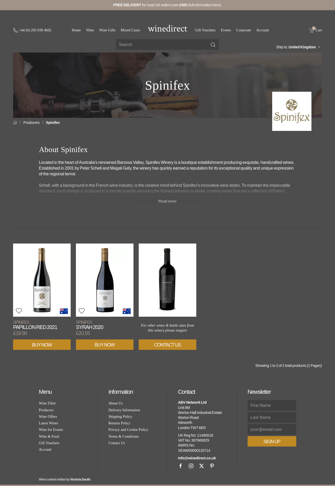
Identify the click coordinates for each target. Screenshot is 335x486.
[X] (201, 466)
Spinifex (53, 122)
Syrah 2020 (89, 325)
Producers (31, 122)
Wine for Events (51, 430)
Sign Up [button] (272, 441)
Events (226, 30)
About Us (115, 403)
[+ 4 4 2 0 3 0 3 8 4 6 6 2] (32, 30)
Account (262, 30)
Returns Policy (119, 423)
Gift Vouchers (205, 30)
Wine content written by (64, 479)
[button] (19, 311)
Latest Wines (48, 423)
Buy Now (42, 345)
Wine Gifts (107, 30)
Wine (90, 30)
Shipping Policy (120, 417)
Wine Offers (48, 417)
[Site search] (167, 44)
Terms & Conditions (123, 436)
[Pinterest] (212, 466)
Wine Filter (47, 403)
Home (76, 30)
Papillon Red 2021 (35, 325)
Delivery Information (124, 410)
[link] (315, 30)
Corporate (243, 30)
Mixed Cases (130, 30)
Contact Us (167, 345)
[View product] (42, 280)
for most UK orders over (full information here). (167, 5)
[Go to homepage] (167, 28)
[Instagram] (191, 466)
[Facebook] (180, 466)
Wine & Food (49, 436)
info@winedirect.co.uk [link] (197, 458)
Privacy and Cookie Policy (128, 430)
